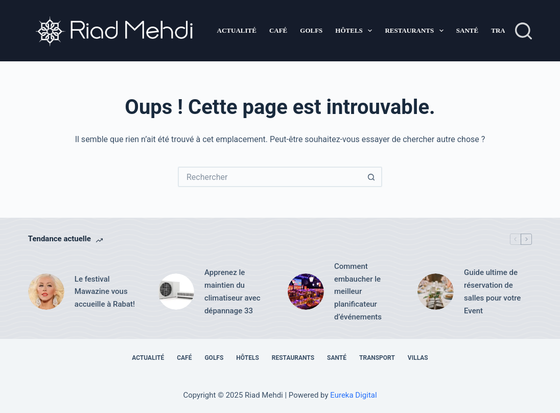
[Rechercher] (523, 30)
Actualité (236, 30)
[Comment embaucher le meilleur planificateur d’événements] (306, 291)
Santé (467, 30)
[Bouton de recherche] (372, 177)
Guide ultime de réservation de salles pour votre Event (492, 291)
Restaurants (416, 31)
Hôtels (355, 31)
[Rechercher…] (270, 177)
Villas (418, 357)
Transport (377, 357)
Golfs (311, 30)
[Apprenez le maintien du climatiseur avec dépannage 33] (176, 291)
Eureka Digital (353, 395)
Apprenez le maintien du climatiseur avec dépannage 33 (232, 291)
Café (278, 30)
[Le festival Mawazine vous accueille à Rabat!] (46, 291)
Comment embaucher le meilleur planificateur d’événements (358, 292)
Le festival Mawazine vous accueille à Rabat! (105, 291)
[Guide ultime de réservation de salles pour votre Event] (435, 291)
